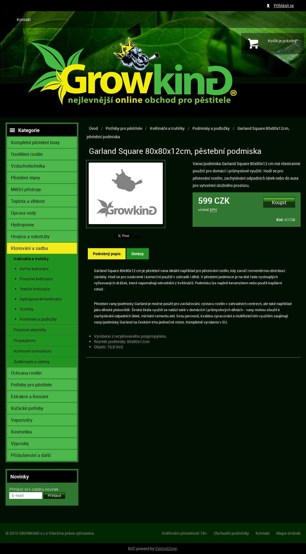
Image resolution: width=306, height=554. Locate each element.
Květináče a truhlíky (167, 128)
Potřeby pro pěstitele (124, 128)
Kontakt (24, 19)
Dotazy (137, 253)
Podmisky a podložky (211, 128)
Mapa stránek (288, 533)
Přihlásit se (284, 5)
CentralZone (166, 548)
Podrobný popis (107, 253)
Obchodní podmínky (231, 533)
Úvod (93, 128)
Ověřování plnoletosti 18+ (184, 533)
